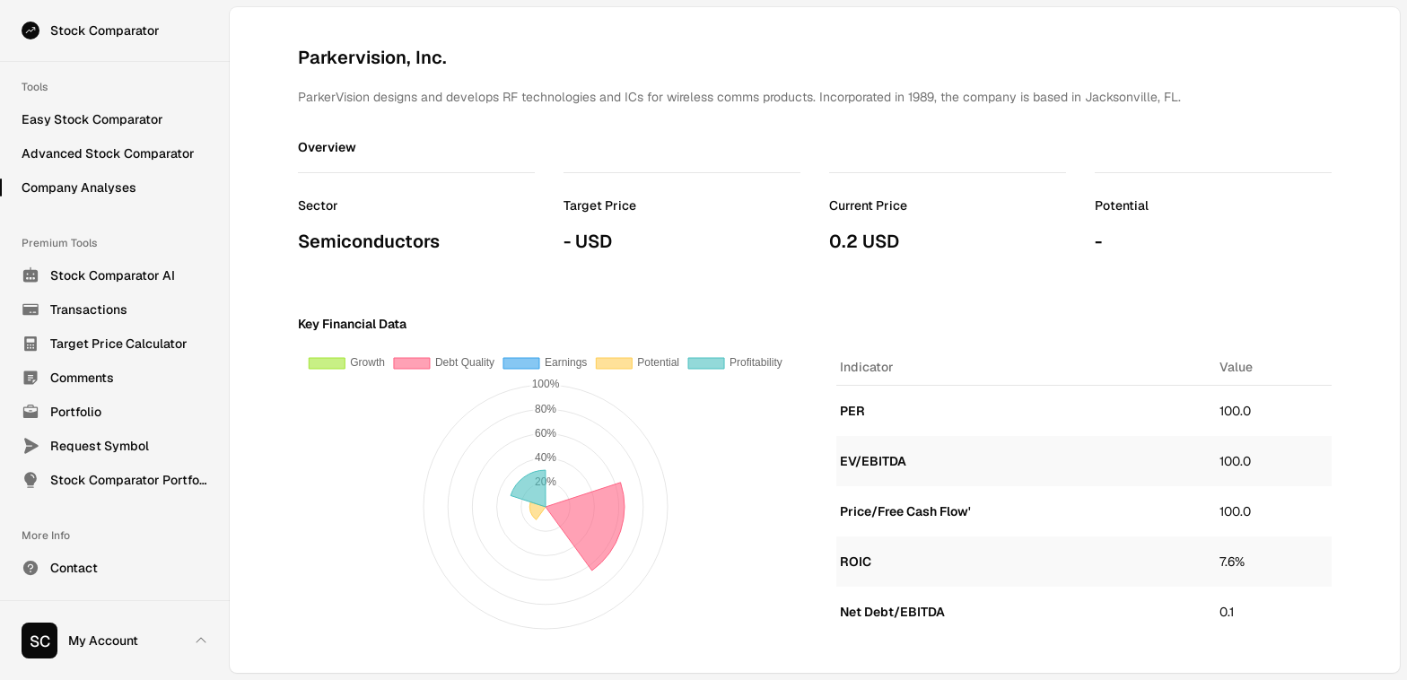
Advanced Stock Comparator (108, 153)
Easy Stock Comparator (92, 119)
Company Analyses (79, 187)
